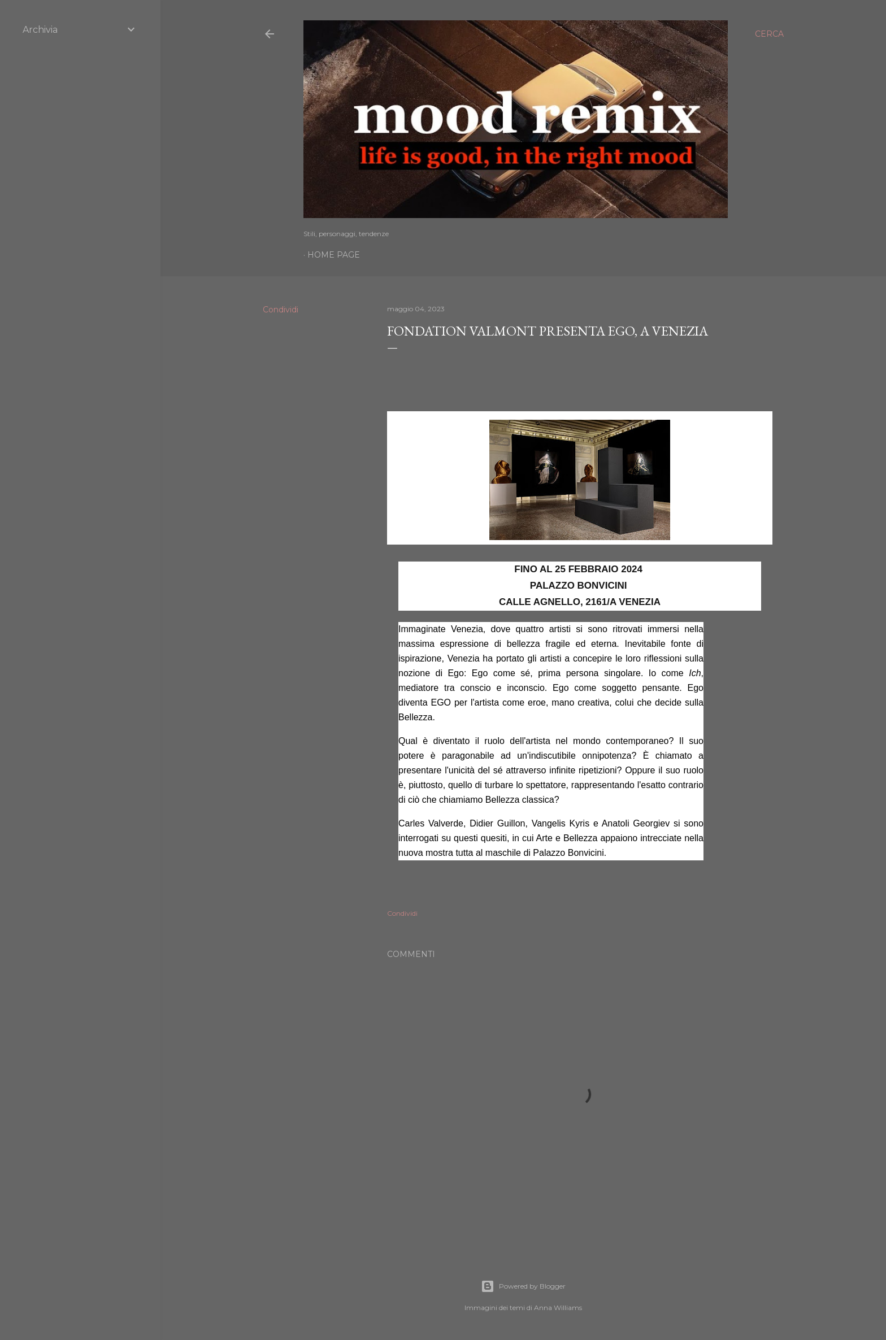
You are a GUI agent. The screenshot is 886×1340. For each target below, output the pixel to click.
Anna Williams (558, 1307)
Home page (333, 255)
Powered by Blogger (523, 1286)
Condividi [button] (280, 309)
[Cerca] (769, 33)
